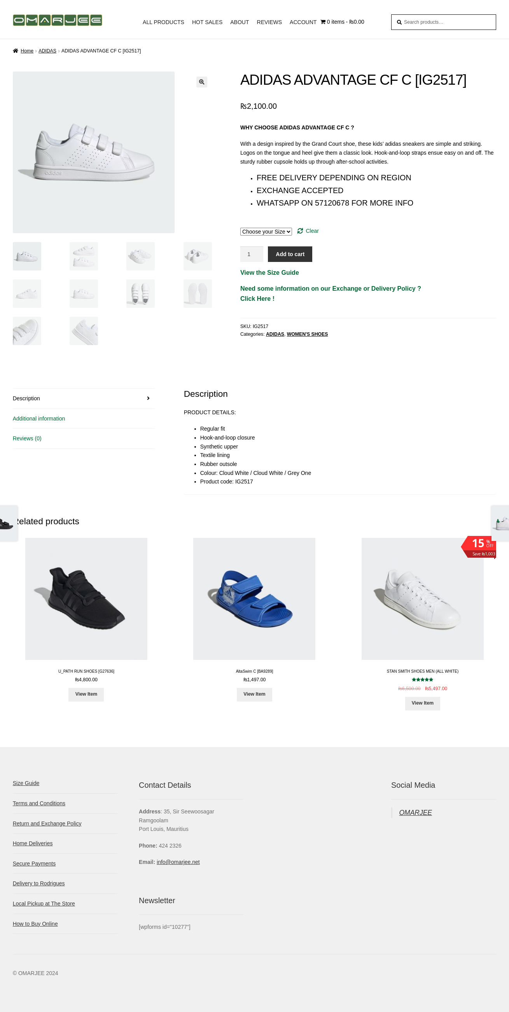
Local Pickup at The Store (44, 903)
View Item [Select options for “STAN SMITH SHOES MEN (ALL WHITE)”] (423, 703)
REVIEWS (269, 22)
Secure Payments (34, 863)
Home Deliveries (33, 843)
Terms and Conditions (39, 803)
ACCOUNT (303, 22)
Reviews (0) (27, 438)
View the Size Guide (269, 272)
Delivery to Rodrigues (39, 883)
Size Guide (26, 783)
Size (368, 223)
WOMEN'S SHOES (307, 334)
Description (26, 398)
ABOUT (239, 22)
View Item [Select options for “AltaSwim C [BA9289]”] (254, 694)
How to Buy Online (35, 924)
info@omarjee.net (178, 862)
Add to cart (290, 254)
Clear (312, 231)
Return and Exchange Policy (47, 823)
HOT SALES (207, 22)
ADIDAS (47, 51)
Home (27, 51)
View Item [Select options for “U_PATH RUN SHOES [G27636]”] (86, 694)
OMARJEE (415, 813)
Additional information (39, 418)
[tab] (84, 399)
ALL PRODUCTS (163, 22)
